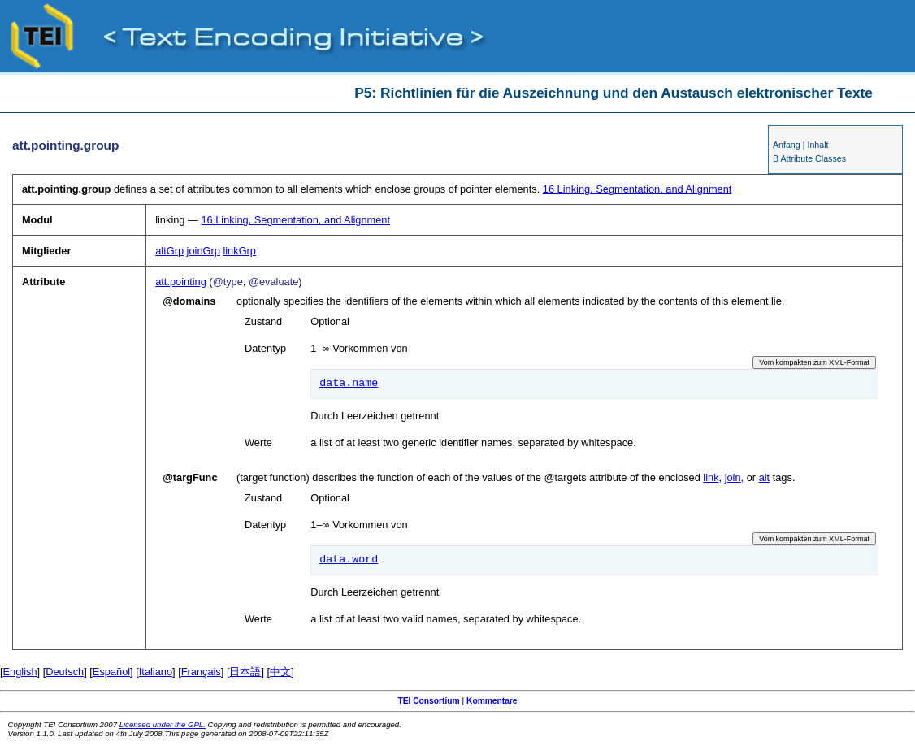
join (733, 477)
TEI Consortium (428, 700)
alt (764, 477)
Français (201, 672)
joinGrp (203, 251)
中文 (280, 672)
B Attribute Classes (809, 158)
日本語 (245, 672)
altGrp (169, 251)
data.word (348, 560)
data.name (348, 383)
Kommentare (492, 700)
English (20, 672)
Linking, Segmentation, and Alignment (637, 189)
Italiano (155, 672)
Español (111, 672)
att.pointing (180, 281)
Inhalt (817, 145)
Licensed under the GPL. (162, 724)
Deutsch (65, 672)
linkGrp (239, 251)
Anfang (786, 145)
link (710, 477)
